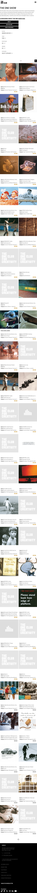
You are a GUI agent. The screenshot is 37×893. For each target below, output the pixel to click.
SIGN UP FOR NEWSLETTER (7, 883)
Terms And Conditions (6, 875)
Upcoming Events (5, 864)
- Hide (20, 60)
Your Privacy (4, 869)
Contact (4, 845)
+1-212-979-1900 (7, 853)
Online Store (4, 867)
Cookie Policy (4, 872)
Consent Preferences (6, 878)
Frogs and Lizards (5, 330)
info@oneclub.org (8, 855)
